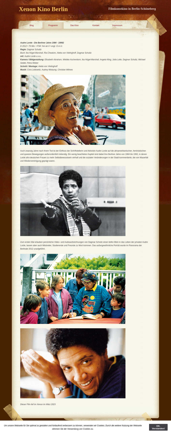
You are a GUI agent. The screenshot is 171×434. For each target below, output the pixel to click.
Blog (32, 25)
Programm (53, 25)
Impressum (117, 25)
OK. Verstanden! (158, 427)
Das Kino (74, 25)
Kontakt (95, 25)
